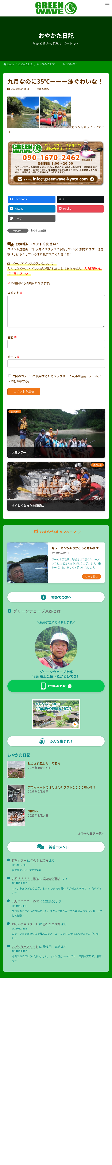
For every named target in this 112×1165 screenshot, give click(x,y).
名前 (12, 342)
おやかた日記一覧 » (91, 838)
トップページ (13, 1036)
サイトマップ (13, 1102)
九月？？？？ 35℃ (25, 884)
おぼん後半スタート (25, 929)
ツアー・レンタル (16, 1065)
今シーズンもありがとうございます (75, 553)
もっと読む (91, 581)
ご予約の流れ (15, 1072)
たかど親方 (41, 865)
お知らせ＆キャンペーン (19, 1058)
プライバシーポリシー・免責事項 (56, 1138)
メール (13, 362)
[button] (56, 691)
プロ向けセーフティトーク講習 (25, 1050)
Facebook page (56, 1117)
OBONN (33, 816)
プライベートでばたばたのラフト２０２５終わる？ (62, 792)
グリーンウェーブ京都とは (37, 616)
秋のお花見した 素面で (44, 768)
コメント (15, 292)
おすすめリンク (14, 1087)
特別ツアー (19, 865)
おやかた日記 (38, 230)
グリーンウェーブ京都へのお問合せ (26, 1095)
